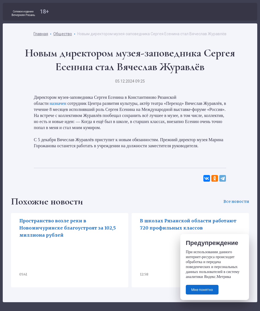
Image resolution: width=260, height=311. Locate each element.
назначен (57, 103)
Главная (41, 34)
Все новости (236, 201)
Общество (62, 34)
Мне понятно (202, 290)
